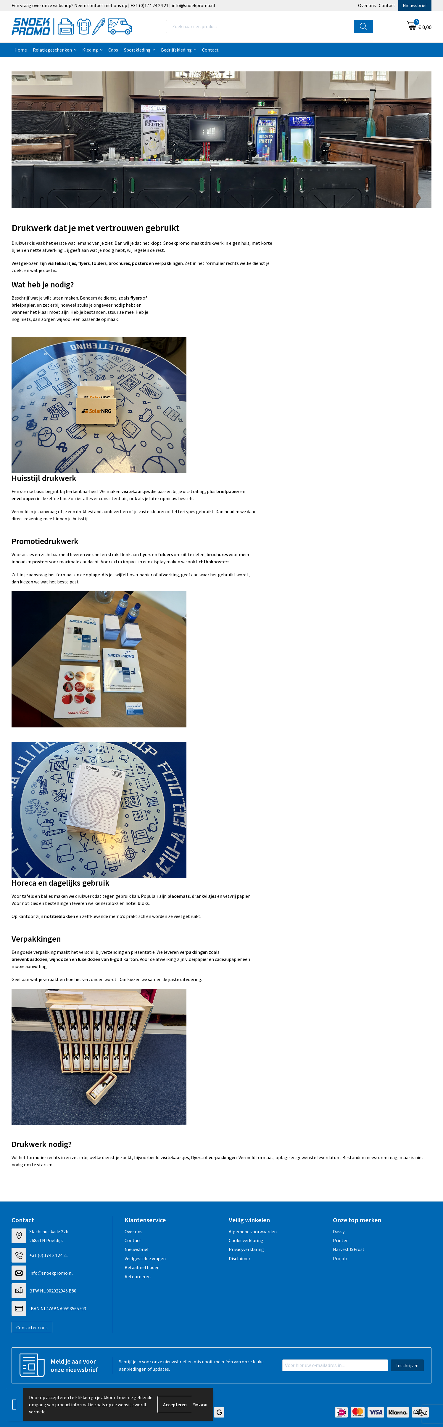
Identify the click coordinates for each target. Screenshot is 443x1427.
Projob (340, 1258)
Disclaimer (239, 1258)
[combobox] (260, 26)
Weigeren (200, 1404)
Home (21, 50)
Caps (113, 50)
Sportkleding (137, 50)
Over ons (367, 5)
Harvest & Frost (349, 1249)
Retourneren (138, 1276)
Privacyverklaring (246, 1249)
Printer (340, 1240)
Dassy (338, 1231)
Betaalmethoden (142, 1267)
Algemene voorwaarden (253, 1231)
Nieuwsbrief (415, 5)
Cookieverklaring (246, 1240)
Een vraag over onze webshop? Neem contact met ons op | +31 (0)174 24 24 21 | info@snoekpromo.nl (113, 5)
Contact (387, 5)
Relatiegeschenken (52, 50)
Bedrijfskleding (176, 50)
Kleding (90, 50)
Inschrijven (407, 1365)
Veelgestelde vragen (145, 1258)
